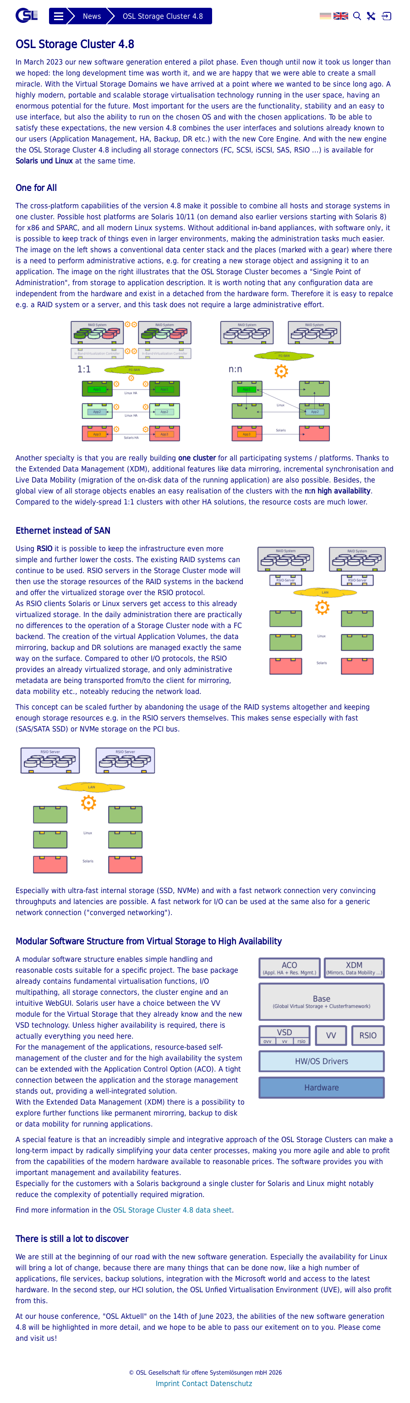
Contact (195, 1383)
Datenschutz (231, 1383)
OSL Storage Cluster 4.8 (163, 16)
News (92, 16)
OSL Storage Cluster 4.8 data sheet (172, 1210)
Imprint (168, 1383)
